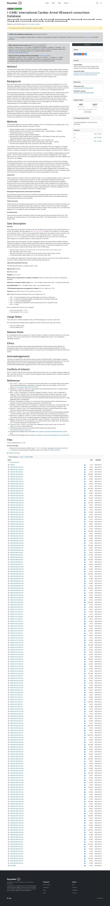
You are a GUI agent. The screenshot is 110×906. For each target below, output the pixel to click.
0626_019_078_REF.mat (16, 735)
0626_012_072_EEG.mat (16, 630)
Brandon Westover (60, 21)
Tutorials (74, 893)
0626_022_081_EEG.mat (16, 773)
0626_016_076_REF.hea (16, 690)
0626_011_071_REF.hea (16, 619)
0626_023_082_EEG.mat (16, 787)
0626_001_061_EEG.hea (16, 472)
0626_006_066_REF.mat (16, 550)
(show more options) (45, 55)
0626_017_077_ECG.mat (16, 697)
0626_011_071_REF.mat (16, 621)
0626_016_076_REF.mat (16, 692)
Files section (86, 37)
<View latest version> (34, 24)
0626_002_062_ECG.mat (17, 483)
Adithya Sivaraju (75, 19)
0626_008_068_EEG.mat (17, 574)
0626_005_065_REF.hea (16, 533)
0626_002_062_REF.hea (16, 491)
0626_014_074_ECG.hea (16, 652)
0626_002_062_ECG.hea (16, 481)
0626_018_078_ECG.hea (16, 709)
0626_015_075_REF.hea (16, 676)
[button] (75, 54)
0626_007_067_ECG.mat (16, 555)
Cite (34, 45)
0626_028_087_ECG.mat (16, 853)
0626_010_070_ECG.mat (16, 597)
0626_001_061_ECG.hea (16, 467)
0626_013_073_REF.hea (16, 647)
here (29, 28)
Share (47, 3)
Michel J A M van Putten (23, 21)
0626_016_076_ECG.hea (16, 680)
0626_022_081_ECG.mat (16, 768)
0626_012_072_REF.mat (16, 635)
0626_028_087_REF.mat (16, 863)
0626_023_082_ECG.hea (16, 780)
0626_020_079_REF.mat (16, 749)
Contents (87, 44)
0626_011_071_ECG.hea (16, 609)
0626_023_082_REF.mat (16, 792)
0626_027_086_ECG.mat (16, 839)
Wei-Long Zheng (25, 19)
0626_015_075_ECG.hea (16, 666)
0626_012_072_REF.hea (16, 633)
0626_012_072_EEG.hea (16, 628)
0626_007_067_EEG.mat (16, 559)
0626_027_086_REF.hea (16, 846)
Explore (67, 3)
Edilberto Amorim (12, 19)
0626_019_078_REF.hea (16, 732)
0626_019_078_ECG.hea (16, 723)
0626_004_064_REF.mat (16, 521)
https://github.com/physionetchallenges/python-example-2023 (52, 435)
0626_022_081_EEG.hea (16, 770)
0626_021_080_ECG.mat (16, 754)
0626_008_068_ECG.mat (17, 569)
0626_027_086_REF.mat (16, 849)
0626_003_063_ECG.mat (17, 498)
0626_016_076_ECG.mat (16, 683)
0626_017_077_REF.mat (16, 706)
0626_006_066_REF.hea (16, 547)
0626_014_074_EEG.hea (16, 657)
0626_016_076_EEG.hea (16, 685)
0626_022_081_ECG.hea (16, 766)
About (53, 3)
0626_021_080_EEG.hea (16, 756)
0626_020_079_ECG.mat (16, 740)
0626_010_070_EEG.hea (16, 600)
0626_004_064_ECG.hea (17, 510)
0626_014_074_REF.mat (16, 664)
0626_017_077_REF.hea (16, 704)
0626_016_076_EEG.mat (16, 687)
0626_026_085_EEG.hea (16, 827)
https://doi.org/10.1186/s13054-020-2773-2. (26, 387)
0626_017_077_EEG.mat (16, 702)
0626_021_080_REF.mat (16, 763)
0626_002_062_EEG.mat (16, 488)
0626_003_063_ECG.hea (17, 495)
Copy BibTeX (41, 45)
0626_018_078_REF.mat (16, 721)
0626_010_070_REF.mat (16, 607)
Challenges (75, 890)
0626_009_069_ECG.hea (16, 581)
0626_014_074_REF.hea (16, 661)
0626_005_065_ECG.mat (17, 526)
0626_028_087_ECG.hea (16, 851)
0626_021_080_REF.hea (16, 761)
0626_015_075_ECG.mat (16, 668)
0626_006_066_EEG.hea (16, 543)
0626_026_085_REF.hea (16, 832)
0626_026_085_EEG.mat (16, 830)
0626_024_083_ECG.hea (16, 794)
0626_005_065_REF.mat (16, 536)
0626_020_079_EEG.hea (16, 742)
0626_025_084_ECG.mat (17, 811)
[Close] (101, 28)
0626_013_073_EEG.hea (16, 642)
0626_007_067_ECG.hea (16, 552)
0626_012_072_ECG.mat (16, 626)
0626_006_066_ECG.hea (16, 538)
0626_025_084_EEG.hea (16, 813)
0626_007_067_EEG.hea (16, 557)
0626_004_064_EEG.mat (17, 517)
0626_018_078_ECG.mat (16, 711)
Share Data (46, 887)
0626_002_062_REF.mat (16, 493)
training (27, 457)
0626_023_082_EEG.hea (16, 785)
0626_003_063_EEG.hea (16, 500)
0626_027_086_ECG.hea (16, 837)
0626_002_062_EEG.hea (16, 486)
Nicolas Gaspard (88, 19)
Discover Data (46, 884)
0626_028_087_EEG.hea (16, 856)
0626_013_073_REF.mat (16, 649)
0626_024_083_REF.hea (16, 804)
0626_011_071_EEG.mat (16, 616)
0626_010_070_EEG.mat (16, 602)
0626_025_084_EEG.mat (17, 815)
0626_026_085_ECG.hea (16, 823)
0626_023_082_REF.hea (16, 789)
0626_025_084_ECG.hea (16, 808)
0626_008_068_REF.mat (16, 578)
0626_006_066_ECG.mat (17, 540)
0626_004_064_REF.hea (16, 519)
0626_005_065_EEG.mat (17, 531)
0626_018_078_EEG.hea (16, 713)
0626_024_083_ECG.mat (17, 797)
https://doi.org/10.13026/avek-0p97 (18, 52)
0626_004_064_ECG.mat (17, 512)
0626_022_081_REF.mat (16, 778)
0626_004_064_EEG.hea (16, 514)
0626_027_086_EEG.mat (16, 844)
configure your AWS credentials (51, 450)
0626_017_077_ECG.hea (16, 695)
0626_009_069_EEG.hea (16, 585)
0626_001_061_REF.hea (16, 476)
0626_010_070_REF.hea (16, 604)
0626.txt (12, 464)
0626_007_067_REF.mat (16, 564)
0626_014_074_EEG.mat (16, 659)
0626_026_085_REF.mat (16, 834)
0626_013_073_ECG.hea (16, 638)
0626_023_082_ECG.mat (17, 782)
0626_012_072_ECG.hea (16, 623)
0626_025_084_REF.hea (16, 818)
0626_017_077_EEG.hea (16, 699)
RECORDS (13, 865)
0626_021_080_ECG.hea (16, 751)
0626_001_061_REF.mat (16, 479)
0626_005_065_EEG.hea (16, 529)
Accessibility (100, 898)
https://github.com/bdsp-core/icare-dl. (20, 430)
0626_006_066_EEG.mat (16, 545)
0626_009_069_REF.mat (16, 593)
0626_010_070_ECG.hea (16, 595)
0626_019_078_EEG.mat (16, 730)
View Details (88, 111)
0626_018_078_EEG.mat (16, 716)
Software (74, 887)
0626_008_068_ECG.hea (17, 566)
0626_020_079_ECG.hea (16, 737)
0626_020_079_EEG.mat (16, 744)
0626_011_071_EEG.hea (16, 614)
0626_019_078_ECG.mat (16, 725)
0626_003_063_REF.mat (16, 507)
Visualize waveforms (13, 453)
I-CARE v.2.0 (12, 37)
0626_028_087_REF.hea (16, 861)
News (44, 893)
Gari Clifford (48, 21)
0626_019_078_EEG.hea (16, 728)
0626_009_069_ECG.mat (17, 583)
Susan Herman (48, 19)
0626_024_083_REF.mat (16, 806)
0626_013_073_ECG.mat (16, 640)
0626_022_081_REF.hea (16, 775)
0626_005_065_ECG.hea (17, 524)
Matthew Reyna (37, 21)
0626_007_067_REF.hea (16, 562)
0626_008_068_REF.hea (16, 576)
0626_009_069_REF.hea (16, 590)
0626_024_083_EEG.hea (16, 799)
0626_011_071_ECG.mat (16, 612)
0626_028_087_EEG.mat (16, 858)
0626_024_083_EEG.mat (17, 801)
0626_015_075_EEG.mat (16, 673)
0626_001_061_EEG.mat (16, 474)
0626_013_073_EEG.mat (16, 645)
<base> (21, 457)
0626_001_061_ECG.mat (16, 469)
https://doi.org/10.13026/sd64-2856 (84, 93)
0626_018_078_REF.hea (16, 718)
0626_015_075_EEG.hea (16, 671)
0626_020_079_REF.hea (16, 747)
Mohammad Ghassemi (61, 19)
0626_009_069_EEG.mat (16, 588)
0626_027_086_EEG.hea (16, 842)
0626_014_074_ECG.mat (16, 654)
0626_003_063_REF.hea (16, 505)
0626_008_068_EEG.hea (16, 571)
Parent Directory (14, 462)
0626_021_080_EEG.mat (16, 759)
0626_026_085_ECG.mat (17, 825)
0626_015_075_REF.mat (16, 678)
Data (73, 884)
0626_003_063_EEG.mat (17, 502)
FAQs (59, 3)
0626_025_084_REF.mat (16, 820)
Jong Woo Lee (36, 19)
